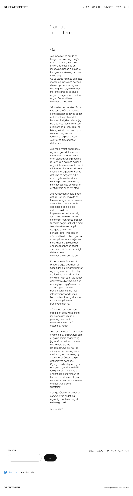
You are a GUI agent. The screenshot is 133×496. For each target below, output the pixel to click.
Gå (52, 49)
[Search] (50, 458)
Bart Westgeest (16, 7)
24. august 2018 (56, 409)
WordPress (124, 487)
